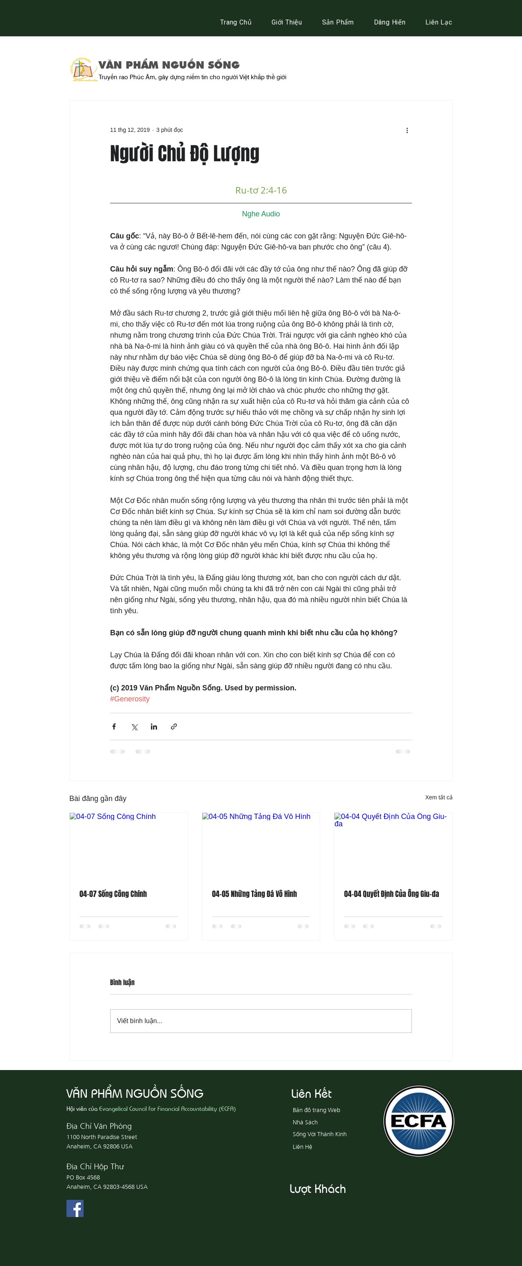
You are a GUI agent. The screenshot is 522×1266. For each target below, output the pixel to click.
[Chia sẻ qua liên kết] (174, 726)
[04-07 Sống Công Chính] (129, 846)
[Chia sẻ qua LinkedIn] (154, 726)
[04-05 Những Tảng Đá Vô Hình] (261, 846)
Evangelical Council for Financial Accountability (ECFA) (167, 1108)
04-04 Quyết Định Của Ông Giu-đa (391, 894)
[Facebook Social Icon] (75, 1208)
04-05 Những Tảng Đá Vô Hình (254, 894)
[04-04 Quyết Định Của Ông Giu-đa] (393, 846)
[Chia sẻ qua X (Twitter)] (134, 726)
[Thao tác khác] (407, 130)
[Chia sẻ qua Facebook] (114, 726)
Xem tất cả (439, 797)
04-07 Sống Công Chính (113, 894)
